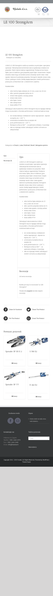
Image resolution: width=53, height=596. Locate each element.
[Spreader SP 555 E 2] (14, 342)
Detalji (15, 363)
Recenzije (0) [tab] (8, 161)
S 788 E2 (33, 351)
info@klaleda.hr (32, 1)
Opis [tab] (5, 156)
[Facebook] (10, 421)
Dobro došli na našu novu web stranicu (38, 420)
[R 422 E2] (38, 375)
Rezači (33, 145)
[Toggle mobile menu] (48, 14)
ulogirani (29, 291)
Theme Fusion (26, 462)
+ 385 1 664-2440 (12, 442)
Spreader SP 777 (12, 384)
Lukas (21, 145)
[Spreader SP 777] (14, 375)
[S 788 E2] (38, 342)
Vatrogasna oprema (41, 145)
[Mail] (18, 421)
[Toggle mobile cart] (38, 14)
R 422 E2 (33, 385)
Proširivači (27, 145)
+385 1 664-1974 (14, 440)
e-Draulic (16, 145)
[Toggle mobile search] (43, 14)
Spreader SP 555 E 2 (13, 351)
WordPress (46, 460)
